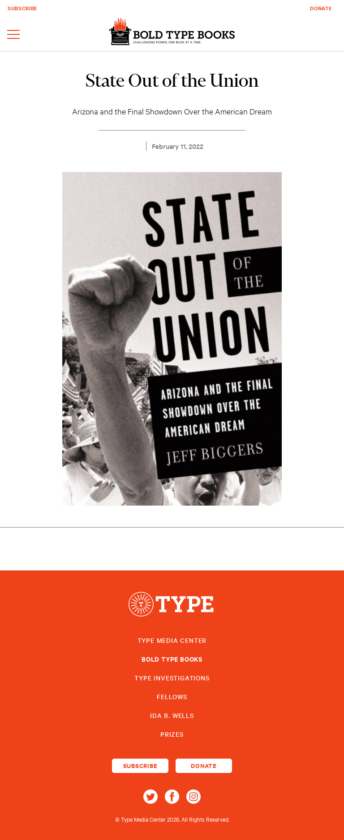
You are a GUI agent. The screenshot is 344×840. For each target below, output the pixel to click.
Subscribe (23, 8)
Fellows (172, 696)
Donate (321, 8)
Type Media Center (172, 640)
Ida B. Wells (172, 715)
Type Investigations (171, 677)
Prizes (172, 734)
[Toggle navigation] (13, 35)
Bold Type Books (172, 658)
